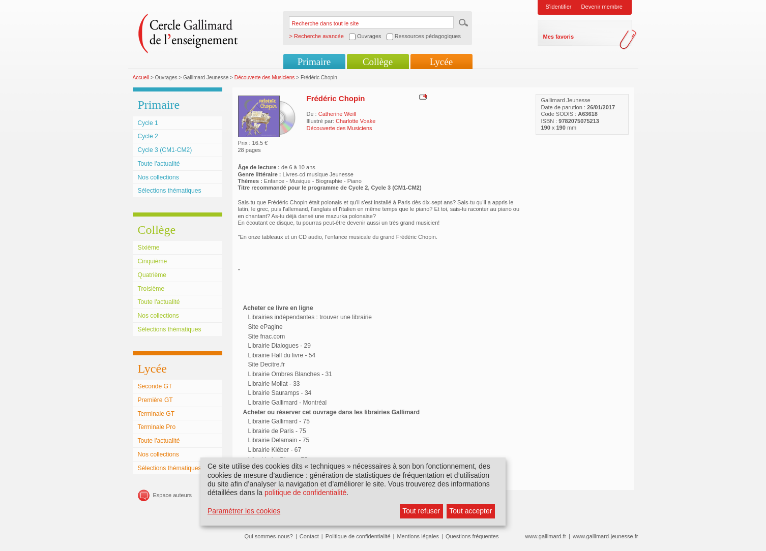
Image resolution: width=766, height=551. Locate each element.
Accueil (141, 77)
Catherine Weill (337, 114)
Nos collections (158, 177)
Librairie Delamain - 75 (279, 440)
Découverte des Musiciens (264, 77)
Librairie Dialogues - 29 (279, 345)
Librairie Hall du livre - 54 (282, 355)
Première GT (155, 400)
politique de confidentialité (305, 492)
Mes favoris (558, 37)
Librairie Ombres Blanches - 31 (290, 374)
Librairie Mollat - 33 (274, 383)
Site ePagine (265, 326)
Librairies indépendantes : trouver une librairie (310, 317)
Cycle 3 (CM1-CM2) (165, 150)
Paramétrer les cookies (244, 511)
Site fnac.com (266, 336)
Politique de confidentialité (358, 536)
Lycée (441, 61)
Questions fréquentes (472, 536)
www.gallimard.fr (546, 536)
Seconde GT (155, 386)
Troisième (151, 288)
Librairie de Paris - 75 (277, 431)
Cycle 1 (148, 123)
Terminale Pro (157, 427)
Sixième (149, 247)
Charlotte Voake (355, 121)
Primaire (314, 61)
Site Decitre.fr (266, 364)
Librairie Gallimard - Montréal (287, 402)
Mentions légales (418, 536)
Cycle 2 (148, 136)
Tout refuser (421, 511)
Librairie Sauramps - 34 (280, 392)
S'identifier (559, 7)
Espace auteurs (172, 495)
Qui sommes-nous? (269, 536)
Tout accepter (470, 511)
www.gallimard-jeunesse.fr (605, 536)
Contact (309, 536)
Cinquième (152, 261)
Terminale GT (156, 413)
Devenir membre (602, 7)
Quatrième (152, 275)
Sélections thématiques (169, 190)
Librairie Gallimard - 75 (279, 421)
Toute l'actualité (159, 163)
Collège (378, 61)
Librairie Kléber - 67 (275, 449)
